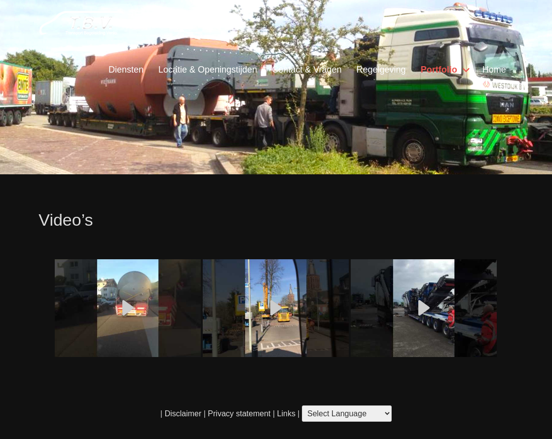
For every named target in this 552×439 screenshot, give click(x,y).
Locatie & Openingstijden (207, 70)
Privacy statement (239, 413)
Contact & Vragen (306, 70)
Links (285, 413)
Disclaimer (183, 413)
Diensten (126, 70)
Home (494, 70)
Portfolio (439, 70)
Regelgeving (381, 70)
